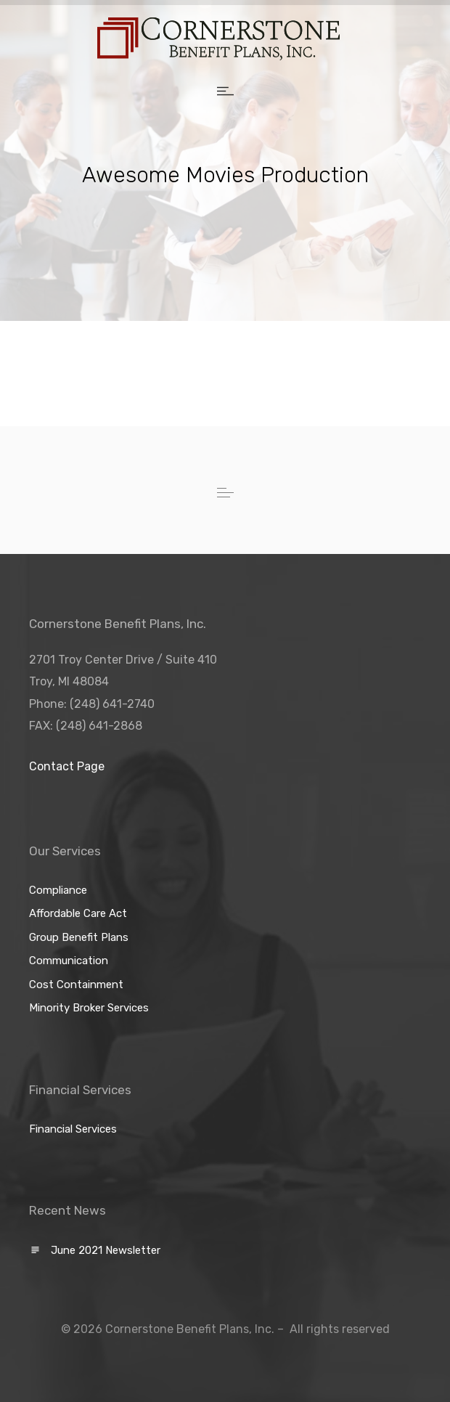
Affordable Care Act (78, 913)
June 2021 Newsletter (105, 1250)
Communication (68, 960)
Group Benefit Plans (78, 937)
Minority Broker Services (89, 1007)
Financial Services (73, 1129)
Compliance (58, 890)
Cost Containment (76, 984)
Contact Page (67, 766)
